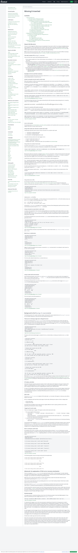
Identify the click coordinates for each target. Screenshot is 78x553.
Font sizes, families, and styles (13, 119)
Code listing (10, 92)
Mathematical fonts (11, 46)
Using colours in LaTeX (11, 95)
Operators (9, 39)
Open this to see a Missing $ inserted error (32, 333)
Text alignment (10, 84)
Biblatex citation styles (11, 115)
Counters (9, 91)
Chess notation (10, 170)
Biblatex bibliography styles (12, 113)
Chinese (9, 148)
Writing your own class (12, 186)
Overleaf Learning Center (12, 8)
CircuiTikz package (11, 173)
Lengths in (10, 78)
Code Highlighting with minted (13, 94)
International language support (13, 144)
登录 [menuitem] (76, 1)
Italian (9, 153)
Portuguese (10, 157)
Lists (8, 25)
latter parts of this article (61, 48)
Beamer (9, 126)
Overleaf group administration (13, 14)
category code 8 (45, 153)
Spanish (9, 160)
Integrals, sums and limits (12, 42)
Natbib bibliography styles (12, 111)
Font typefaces (10, 120)
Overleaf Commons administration (13, 15)
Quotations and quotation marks (13, 145)
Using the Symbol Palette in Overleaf (14, 47)
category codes (46, 66)
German (9, 151)
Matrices (9, 35)
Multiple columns (11, 90)
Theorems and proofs (11, 164)
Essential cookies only (65, 551)
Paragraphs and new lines (12, 23)
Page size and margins (12, 86)
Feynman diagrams (11, 167)
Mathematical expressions (12, 31)
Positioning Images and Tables (13, 53)
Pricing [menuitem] (58, 1)
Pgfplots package (11, 174)
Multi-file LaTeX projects (12, 72)
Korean (9, 156)
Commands (10, 133)
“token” (33, 488)
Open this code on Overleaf (32, 150)
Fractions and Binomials (12, 36)
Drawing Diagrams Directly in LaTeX (14, 56)
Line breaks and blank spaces (13, 83)
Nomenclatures (10, 69)
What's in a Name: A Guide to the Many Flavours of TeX (49, 53)
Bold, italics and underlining (12, 24)
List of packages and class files (13, 183)
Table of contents (11, 63)
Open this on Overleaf (32, 175)
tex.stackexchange (53, 141)
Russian (9, 159)
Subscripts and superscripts (12, 32)
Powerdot (9, 128)
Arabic (9, 147)
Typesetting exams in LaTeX (12, 175)
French (9, 149)
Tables (9, 52)
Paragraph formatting (11, 82)
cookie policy (42, 551)
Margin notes (10, 98)
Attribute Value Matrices (12, 177)
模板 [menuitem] (54, 1)
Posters (9, 129)
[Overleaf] (4, 1)
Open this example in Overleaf (33, 98)
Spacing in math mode (12, 40)
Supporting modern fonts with (14, 122)
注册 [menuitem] (71, 1)
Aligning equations (11, 38)
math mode (61, 64)
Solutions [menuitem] (49, 1)
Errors (9, 27)
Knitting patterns (11, 171)
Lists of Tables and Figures (12, 54)
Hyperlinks (9, 73)
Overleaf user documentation (13, 13)
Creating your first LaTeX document (14, 21)
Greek (9, 152)
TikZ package (10, 57)
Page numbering (11, 80)
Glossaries (9, 68)
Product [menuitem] (43, 1)
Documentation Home (11, 7)
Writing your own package (12, 185)
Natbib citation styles (11, 112)
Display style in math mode (12, 43)
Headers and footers (11, 79)
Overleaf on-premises (11, 17)
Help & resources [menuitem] (64, 1)
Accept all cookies (73, 551)
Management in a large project (13, 71)
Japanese (9, 155)
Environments (10, 135)
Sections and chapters (11, 61)
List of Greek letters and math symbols (39, 125)
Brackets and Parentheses (12, 34)
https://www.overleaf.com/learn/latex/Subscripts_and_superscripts (40, 182)
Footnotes (9, 96)
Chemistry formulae (11, 166)
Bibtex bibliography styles (12, 109)
